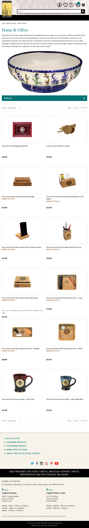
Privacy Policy (53, 525)
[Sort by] (14, 108)
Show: (70, 108)
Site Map (44, 525)
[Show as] (76, 108)
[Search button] (83, 11)
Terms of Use (35, 525)
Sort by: (4, 108)
